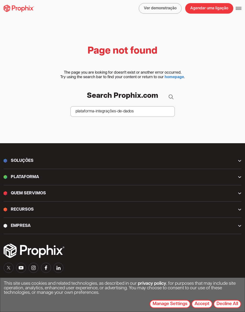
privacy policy (152, 283)
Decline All (227, 304)
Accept (202, 304)
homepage (174, 77)
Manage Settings (170, 304)
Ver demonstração (160, 8)
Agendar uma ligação (209, 8)
